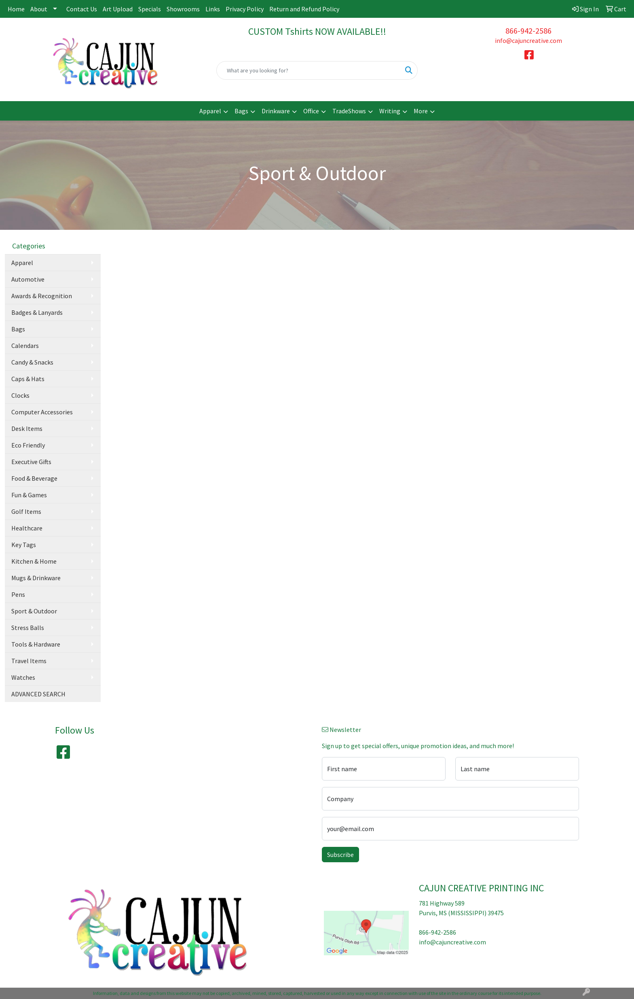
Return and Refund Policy (304, 9)
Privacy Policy (245, 9)
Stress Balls (27, 628)
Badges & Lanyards (37, 312)
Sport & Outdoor (34, 611)
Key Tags (23, 545)
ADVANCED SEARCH (38, 694)
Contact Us (81, 9)
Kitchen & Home (34, 561)
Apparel (210, 111)
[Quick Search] (308, 70)
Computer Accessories (42, 412)
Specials (149, 9)
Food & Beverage (34, 478)
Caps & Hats (27, 379)
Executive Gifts (31, 462)
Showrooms (183, 9)
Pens (18, 594)
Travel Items (28, 661)
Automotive (27, 279)
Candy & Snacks (32, 362)
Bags (241, 111)
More (421, 111)
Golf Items (26, 511)
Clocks (20, 395)
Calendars (25, 345)
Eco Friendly (28, 445)
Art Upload (118, 9)
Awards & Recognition (41, 296)
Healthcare (26, 528)
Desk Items (26, 428)
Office (311, 111)
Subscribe (340, 855)
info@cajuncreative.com (528, 40)
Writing (389, 111)
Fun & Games (29, 495)
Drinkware (276, 111)
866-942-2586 (528, 30)
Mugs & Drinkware (36, 578)
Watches (23, 677)
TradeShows (349, 111)
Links (212, 9)
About (38, 9)
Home (16, 9)
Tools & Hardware (35, 644)
